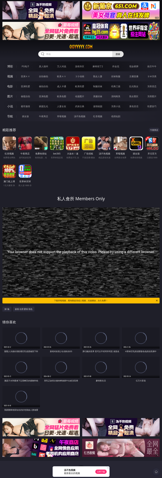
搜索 (118, 54)
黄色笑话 (133, 106)
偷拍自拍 (43, 86)
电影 (10, 86)
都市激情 (25, 106)
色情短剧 (115, 116)
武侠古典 (79, 106)
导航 (10, 116)
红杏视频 (97, 116)
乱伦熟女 (133, 86)
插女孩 (25, 116)
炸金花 (115, 66)
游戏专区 (79, 66)
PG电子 (25, 66)
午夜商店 (43, 116)
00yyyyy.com (80, 47)
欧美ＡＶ (61, 76)
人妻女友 (61, 106)
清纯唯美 (115, 96)
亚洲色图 (43, 96)
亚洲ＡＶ (25, 76)
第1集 (7, 309)
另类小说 (115, 106)
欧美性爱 (79, 86)
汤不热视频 (79, 116)
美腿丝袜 (97, 96)
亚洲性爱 (25, 86)
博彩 (10, 66)
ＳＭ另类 (151, 76)
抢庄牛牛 (151, 66)
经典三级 (115, 86)
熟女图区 (133, 96)
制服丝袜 (97, 86)
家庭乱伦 (43, 106)
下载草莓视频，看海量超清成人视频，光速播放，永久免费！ (106, 300)
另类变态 (151, 86)
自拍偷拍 (43, 76)
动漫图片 (79, 96)
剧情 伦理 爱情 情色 (23, 309)
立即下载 (101, 471)
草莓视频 (61, 116)
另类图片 (151, 96)
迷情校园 (97, 106)
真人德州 (43, 66)
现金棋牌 (133, 66)
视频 (10, 76)
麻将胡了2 (98, 66)
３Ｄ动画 (79, 76)
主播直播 (133, 76)
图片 (10, 96)
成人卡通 (61, 86)
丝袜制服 (115, 76)
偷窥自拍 (25, 96)
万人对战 (61, 66)
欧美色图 (61, 96)
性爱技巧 (151, 106)
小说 (10, 106)
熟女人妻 (97, 76)
